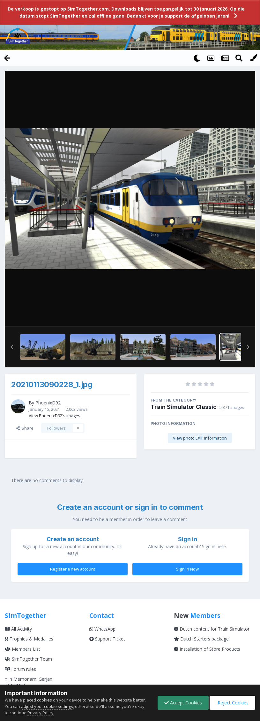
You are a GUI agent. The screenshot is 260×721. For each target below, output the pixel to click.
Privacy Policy (40, 713)
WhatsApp (102, 629)
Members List (22, 649)
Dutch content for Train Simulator (211, 629)
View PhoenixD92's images (54, 415)
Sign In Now (187, 569)
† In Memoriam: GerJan (28, 679)
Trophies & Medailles (29, 639)
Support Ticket (107, 639)
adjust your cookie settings (47, 706)
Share (24, 428)
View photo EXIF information (200, 438)
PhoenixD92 (48, 403)
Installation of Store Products (207, 649)
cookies (44, 700)
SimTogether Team (28, 659)
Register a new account (72, 569)
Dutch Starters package (201, 639)
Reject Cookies (232, 703)
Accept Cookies (183, 703)
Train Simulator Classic (184, 406)
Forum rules (20, 669)
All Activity (18, 629)
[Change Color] (253, 58)
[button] (12, 347)
